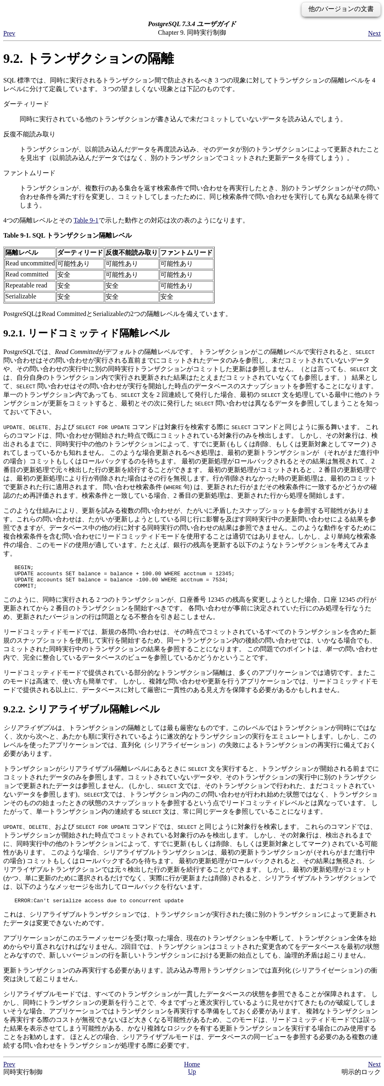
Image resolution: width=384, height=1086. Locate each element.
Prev (9, 33)
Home (192, 1070)
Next (374, 33)
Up (192, 1077)
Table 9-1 (86, 220)
